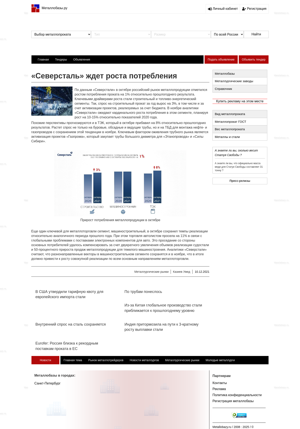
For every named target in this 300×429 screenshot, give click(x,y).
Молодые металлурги (220, 360)
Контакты (219, 383)
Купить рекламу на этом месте (240, 101)
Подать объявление (221, 59)
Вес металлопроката (230, 129)
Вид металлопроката (230, 114)
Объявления (81, 59)
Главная (43, 59)
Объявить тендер (253, 59)
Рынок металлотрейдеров (106, 360)
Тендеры (61, 59)
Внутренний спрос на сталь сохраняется (70, 324)
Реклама (219, 389)
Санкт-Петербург (47, 383)
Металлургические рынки (151, 271)
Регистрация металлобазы (233, 401)
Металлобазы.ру (49, 8)
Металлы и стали (227, 137)
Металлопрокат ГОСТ (230, 121)
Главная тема (73, 360)
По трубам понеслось (143, 292)
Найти (256, 34)
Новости (45, 360)
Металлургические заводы (234, 81)
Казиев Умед (181, 271)
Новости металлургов (144, 360)
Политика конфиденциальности (237, 395)
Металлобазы (225, 73)
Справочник (223, 89)
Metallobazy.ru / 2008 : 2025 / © (233, 427)
